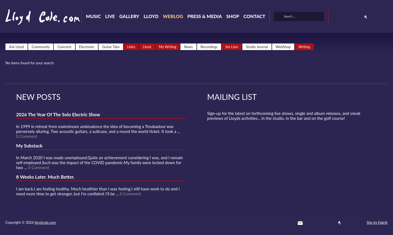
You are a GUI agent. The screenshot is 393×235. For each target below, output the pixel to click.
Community (41, 47)
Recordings (209, 47)
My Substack (29, 146)
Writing (304, 47)
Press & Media (204, 16)
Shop (232, 16)
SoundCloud (356, 17)
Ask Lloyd (16, 47)
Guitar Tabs (111, 47)
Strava (366, 17)
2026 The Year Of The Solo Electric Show (58, 114)
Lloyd (151, 16)
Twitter (336, 17)
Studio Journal (257, 47)
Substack (385, 17)
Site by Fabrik (377, 222)
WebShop (283, 47)
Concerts (64, 47)
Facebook (346, 17)
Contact (254, 16)
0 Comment (26, 136)
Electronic (87, 47)
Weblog (173, 16)
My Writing (167, 47)
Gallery (129, 16)
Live (110, 16)
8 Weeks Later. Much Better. (45, 177)
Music (93, 16)
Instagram (375, 17)
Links (131, 47)
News (188, 47)
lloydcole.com (45, 222)
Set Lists (231, 47)
